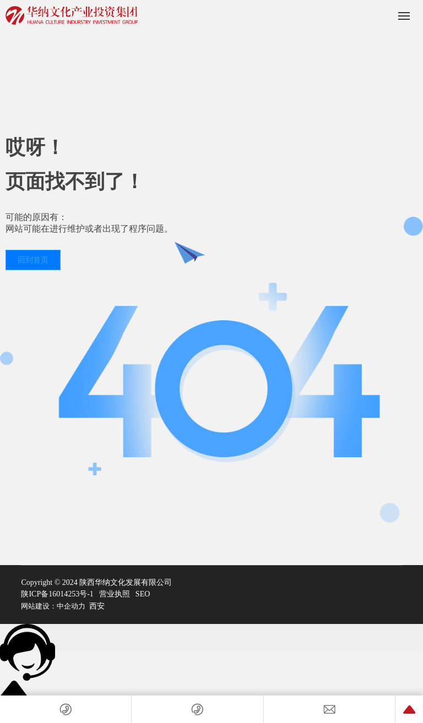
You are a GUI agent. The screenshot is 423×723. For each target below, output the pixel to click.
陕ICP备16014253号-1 (57, 594)
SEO (142, 594)
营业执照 (114, 594)
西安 (97, 606)
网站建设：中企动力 (53, 606)
